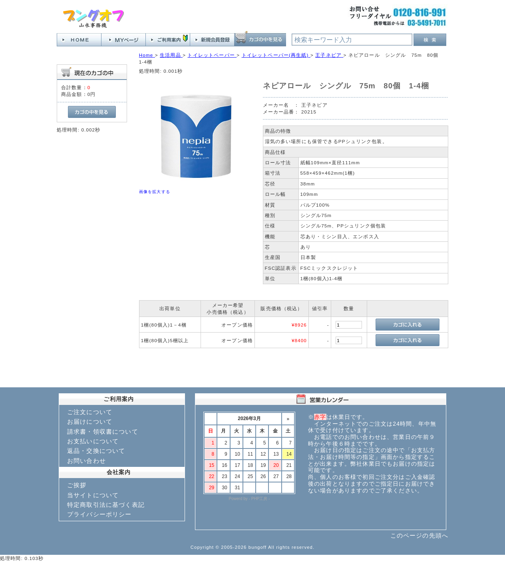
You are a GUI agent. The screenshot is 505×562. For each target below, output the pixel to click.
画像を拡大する (154, 191)
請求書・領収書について (102, 431)
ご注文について (89, 412)
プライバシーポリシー (99, 514)
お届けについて (89, 421)
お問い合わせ (86, 460)
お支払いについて (93, 441)
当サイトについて (93, 495)
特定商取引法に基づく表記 (106, 504)
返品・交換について (96, 450)
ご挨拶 (76, 485)
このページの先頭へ (419, 535)
